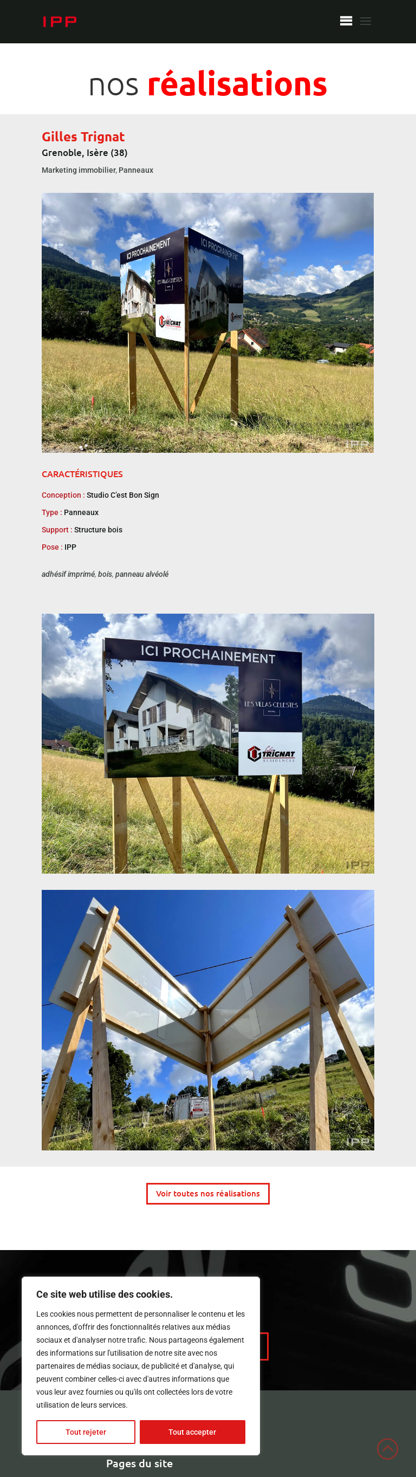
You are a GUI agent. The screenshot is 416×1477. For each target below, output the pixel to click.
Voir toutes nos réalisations (208, 1193)
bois (105, 574)
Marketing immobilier (78, 170)
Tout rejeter (86, 1432)
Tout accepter (192, 1432)
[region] (141, 1366)
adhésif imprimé (68, 574)
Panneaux (136, 170)
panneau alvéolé (141, 574)
